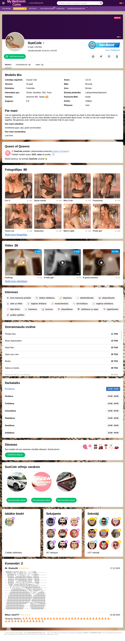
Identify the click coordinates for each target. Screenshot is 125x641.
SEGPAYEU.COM (95, 632)
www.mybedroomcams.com (36, 632)
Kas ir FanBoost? (113, 50)
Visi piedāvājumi (47, 8)
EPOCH (86, 632)
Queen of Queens (61, 151)
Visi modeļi (6, 9)
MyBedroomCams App (76, 8)
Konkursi (60, 9)
